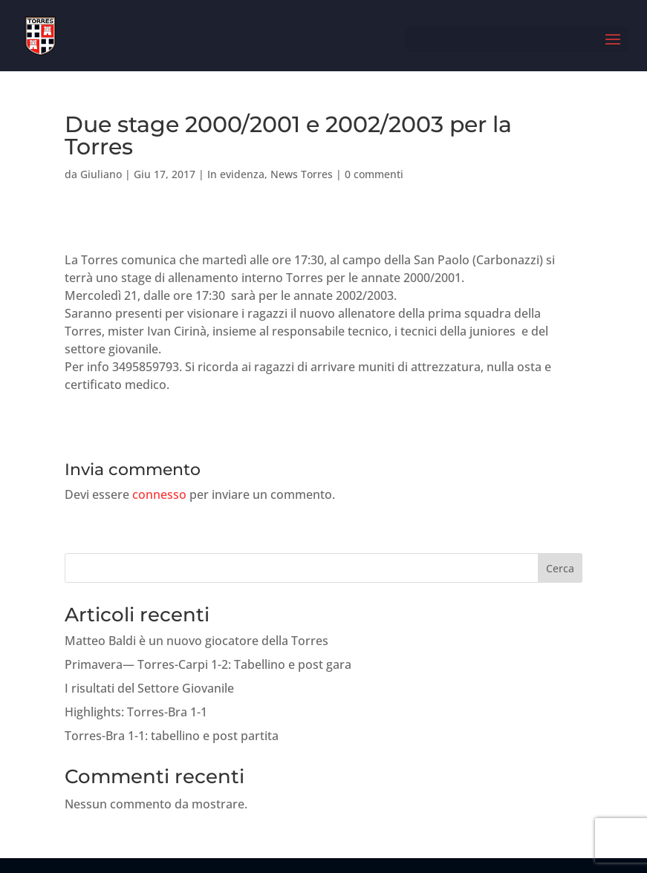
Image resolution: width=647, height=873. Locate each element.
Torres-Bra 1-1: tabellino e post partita (172, 736)
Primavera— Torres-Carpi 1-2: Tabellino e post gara (208, 664)
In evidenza (235, 174)
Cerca (560, 568)
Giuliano (101, 174)
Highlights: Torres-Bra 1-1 (136, 712)
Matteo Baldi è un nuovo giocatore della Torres (196, 640)
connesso (159, 494)
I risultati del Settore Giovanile (149, 688)
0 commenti (374, 174)
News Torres (301, 174)
